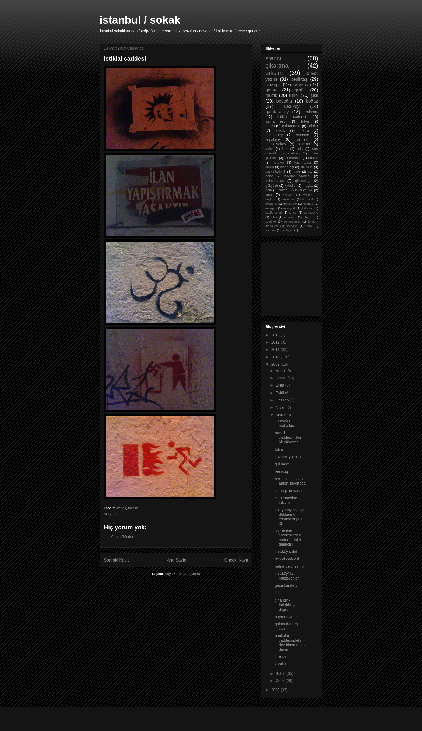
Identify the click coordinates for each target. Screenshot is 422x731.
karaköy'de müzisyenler (287, 575)
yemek (301, 139)
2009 (276, 364)
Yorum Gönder (122, 537)
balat (269, 176)
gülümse (282, 464)
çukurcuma (291, 126)
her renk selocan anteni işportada (290, 481)
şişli (314, 95)
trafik (308, 226)
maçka (308, 186)
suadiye (270, 221)
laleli (274, 217)
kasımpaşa (302, 162)
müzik (271, 95)
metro (304, 130)
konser (293, 212)
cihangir (273, 84)
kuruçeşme (310, 212)
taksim (133, 508)
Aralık (281, 371)
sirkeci (283, 190)
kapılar (280, 664)
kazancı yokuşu (288, 457)
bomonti (307, 199)
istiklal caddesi (291, 117)
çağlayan (288, 230)
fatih (285, 149)
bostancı (271, 203)
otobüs (308, 217)
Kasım (281, 378)
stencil (121, 508)
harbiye (278, 162)
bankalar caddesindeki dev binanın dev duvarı (290, 642)
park (268, 190)
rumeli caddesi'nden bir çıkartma (288, 437)
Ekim (280, 385)
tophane (291, 226)
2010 (276, 357)
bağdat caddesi (297, 176)
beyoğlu (284, 101)
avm (296, 172)
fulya (305, 121)
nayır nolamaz (286, 617)
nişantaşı (287, 167)
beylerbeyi (289, 199)
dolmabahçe (274, 181)
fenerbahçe (292, 158)
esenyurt (289, 208)
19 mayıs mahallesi (285, 423)
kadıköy (292, 106)
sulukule (306, 167)
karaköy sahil (286, 551)
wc (311, 190)
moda (270, 126)
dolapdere (290, 203)
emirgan (270, 208)
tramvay (270, 230)
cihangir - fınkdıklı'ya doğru (286, 605)
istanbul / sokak (140, 20)
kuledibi (290, 186)
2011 (276, 349)
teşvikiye (272, 139)
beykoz (270, 199)
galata (271, 90)
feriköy (280, 130)
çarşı (269, 195)
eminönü (311, 112)
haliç (299, 149)
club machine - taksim (287, 500)
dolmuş (308, 203)
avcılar (307, 194)
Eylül (280, 393)
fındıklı (313, 158)
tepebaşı (293, 153)
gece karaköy (286, 585)
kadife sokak (273, 212)
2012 (276, 342)
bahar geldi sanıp (289, 566)
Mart (280, 415)
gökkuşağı (302, 181)
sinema (304, 144)
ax (310, 172)
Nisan (281, 407)
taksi (298, 190)
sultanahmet (292, 221)
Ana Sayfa (176, 560)
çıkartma (277, 65)
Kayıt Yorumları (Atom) (182, 574)
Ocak (281, 681)
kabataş (307, 208)
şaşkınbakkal (275, 172)
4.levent (288, 194)
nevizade (290, 217)
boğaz (312, 101)
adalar (313, 126)
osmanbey (274, 135)
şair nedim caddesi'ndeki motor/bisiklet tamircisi (288, 537)
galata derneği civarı (287, 626)
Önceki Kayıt (236, 560)
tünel (294, 95)
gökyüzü (271, 186)
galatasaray (277, 111)
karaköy (300, 84)
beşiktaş (299, 79)
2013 (276, 335)
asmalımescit (276, 121)
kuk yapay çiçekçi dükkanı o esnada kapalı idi (289, 516)
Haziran (283, 400)
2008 (276, 690)
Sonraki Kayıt (116, 560)
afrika (269, 149)
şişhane (302, 135)
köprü (269, 167)
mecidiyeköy (275, 144)
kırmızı (280, 657)
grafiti (300, 90)
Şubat (281, 673)
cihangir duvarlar (289, 491)
